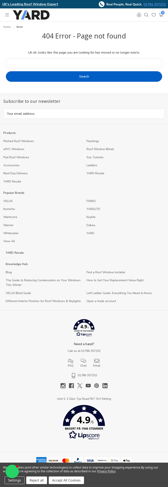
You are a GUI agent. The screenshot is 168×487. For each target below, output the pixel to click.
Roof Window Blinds (100, 149)
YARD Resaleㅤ (12, 181)
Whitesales (11, 233)
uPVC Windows (13, 149)
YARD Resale (95, 173)
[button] (84, 328)
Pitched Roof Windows (18, 141)
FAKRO (91, 201)
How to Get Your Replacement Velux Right (115, 280)
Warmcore (10, 217)
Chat (83, 363)
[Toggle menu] (7, 15)
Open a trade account (101, 301)
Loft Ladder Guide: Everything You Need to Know (119, 293)
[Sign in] (139, 15)
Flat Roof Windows (16, 157)
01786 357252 (155, 4)
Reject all (37, 480)
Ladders (92, 165)
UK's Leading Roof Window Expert (30, 4)
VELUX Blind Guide (18, 293)
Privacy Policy (106, 471)
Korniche (9, 209)
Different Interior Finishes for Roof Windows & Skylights (43, 301)
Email (96, 363)
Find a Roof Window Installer (106, 272)
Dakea (91, 225)
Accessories (11, 165)
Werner (8, 225)
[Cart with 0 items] (161, 15)
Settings (14, 480)
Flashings (93, 141)
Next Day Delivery (15, 173)
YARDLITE (93, 209)
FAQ (71, 363)
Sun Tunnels (95, 157)
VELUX (8, 201)
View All (9, 241)
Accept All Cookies (66, 480)
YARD (90, 233)
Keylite (91, 217)
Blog (9, 272)
